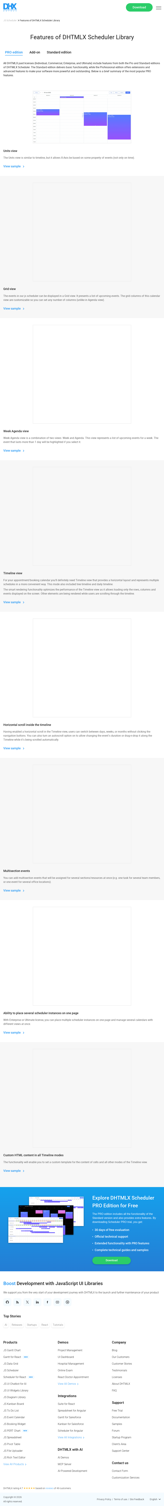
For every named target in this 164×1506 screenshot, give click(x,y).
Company (119, 1342)
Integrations (67, 1396)
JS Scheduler (10, 20)
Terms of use (120, 1499)
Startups (32, 1324)
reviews (49, 1488)
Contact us (120, 1463)
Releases (17, 1324)
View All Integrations (71, 1437)
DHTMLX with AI (70, 1450)
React (44, 1324)
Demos (63, 1342)
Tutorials (58, 1324)
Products (10, 1342)
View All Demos (68, 1383)
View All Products (14, 1464)
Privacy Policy (104, 1499)
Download (139, 7)
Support (118, 1403)
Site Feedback (137, 1499)
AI (6, 1324)
